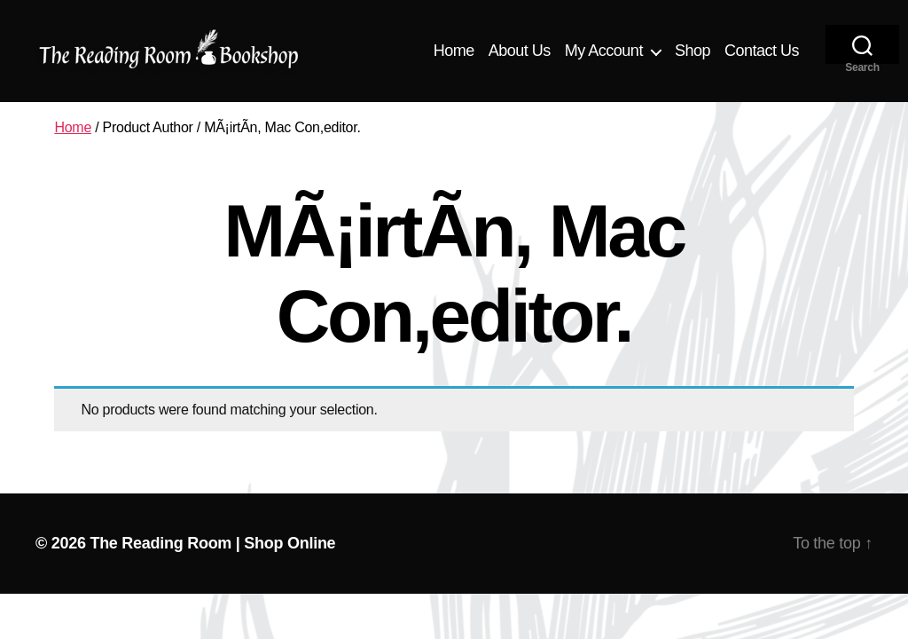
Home (454, 50)
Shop (692, 50)
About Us (520, 50)
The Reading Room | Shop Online (212, 543)
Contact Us (761, 50)
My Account (604, 50)
